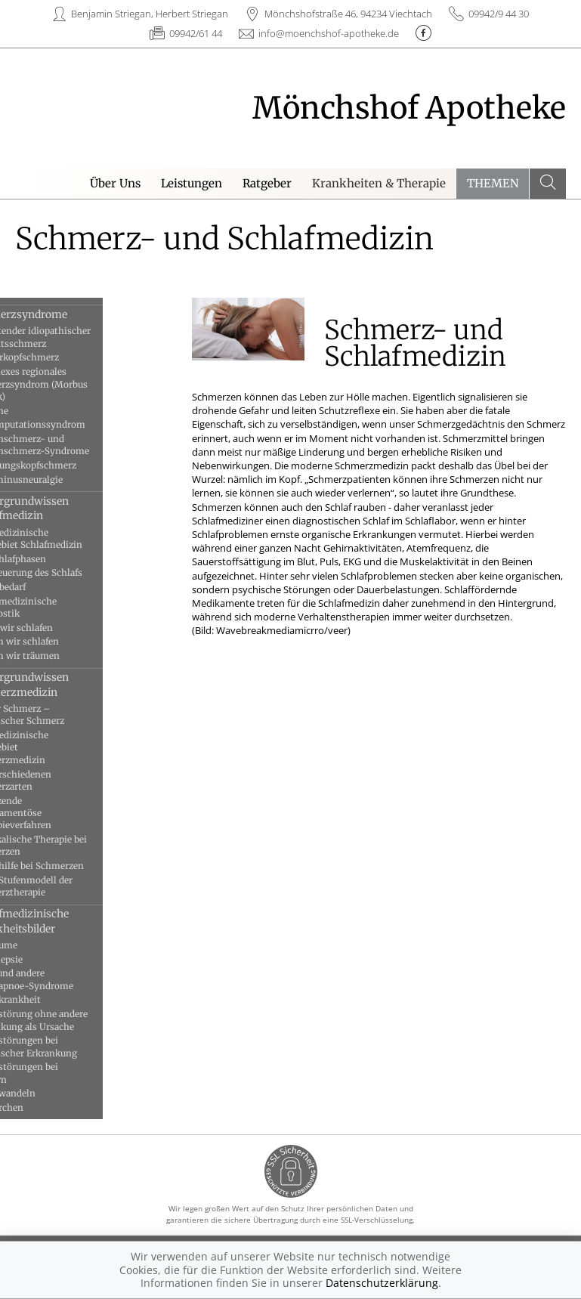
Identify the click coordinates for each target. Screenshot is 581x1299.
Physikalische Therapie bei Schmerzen (74, 845)
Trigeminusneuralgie (62, 479)
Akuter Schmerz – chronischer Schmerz (63, 714)
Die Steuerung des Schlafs (72, 572)
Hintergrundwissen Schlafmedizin (65, 508)
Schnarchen (43, 1107)
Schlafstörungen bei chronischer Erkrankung (69, 1046)
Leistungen (191, 183)
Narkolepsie (42, 959)
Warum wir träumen (61, 655)
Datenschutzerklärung (382, 1283)
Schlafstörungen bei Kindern (60, 1072)
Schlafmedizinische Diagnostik (59, 607)
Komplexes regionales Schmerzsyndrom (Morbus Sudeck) (75, 384)
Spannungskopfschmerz (69, 465)
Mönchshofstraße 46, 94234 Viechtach (348, 13)
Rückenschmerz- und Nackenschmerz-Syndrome (75, 444)
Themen (493, 183)
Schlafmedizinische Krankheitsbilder (65, 921)
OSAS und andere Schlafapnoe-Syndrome (68, 979)
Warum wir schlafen (60, 641)
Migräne (35, 410)
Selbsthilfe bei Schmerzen (73, 865)
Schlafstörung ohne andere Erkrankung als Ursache (75, 1019)
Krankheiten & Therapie (379, 183)
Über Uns (115, 183)
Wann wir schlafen (57, 627)
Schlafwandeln (49, 1093)
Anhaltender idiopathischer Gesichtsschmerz (76, 336)
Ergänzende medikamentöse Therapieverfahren (57, 813)
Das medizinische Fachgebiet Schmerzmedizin (55, 747)
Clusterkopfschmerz (60, 357)
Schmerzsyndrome (65, 314)
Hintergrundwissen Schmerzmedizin (65, 684)
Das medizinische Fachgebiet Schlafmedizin (72, 538)
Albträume (40, 945)
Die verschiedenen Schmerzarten (57, 780)
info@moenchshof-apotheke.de (328, 33)
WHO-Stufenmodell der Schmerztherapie (67, 886)
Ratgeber (267, 183)
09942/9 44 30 (498, 13)
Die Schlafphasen (54, 558)
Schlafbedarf (44, 586)
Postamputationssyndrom (74, 424)
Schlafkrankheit (51, 999)
